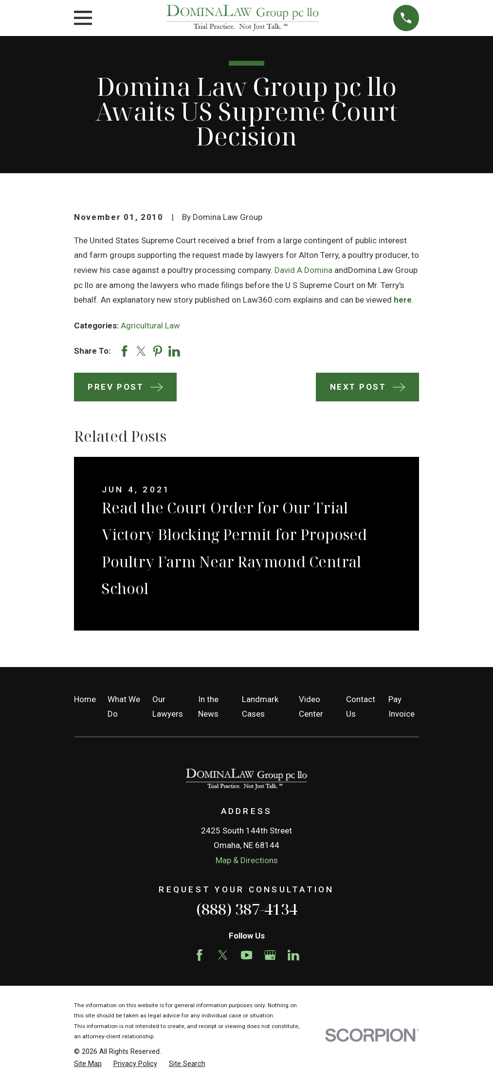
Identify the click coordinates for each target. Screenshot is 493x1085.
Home (85, 699)
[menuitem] (88, 1064)
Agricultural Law (150, 325)
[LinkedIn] (293, 955)
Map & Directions (247, 860)
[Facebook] (199, 955)
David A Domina (303, 270)
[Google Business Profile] (270, 955)
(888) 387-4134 (246, 909)
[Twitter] (223, 955)
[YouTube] (247, 955)
